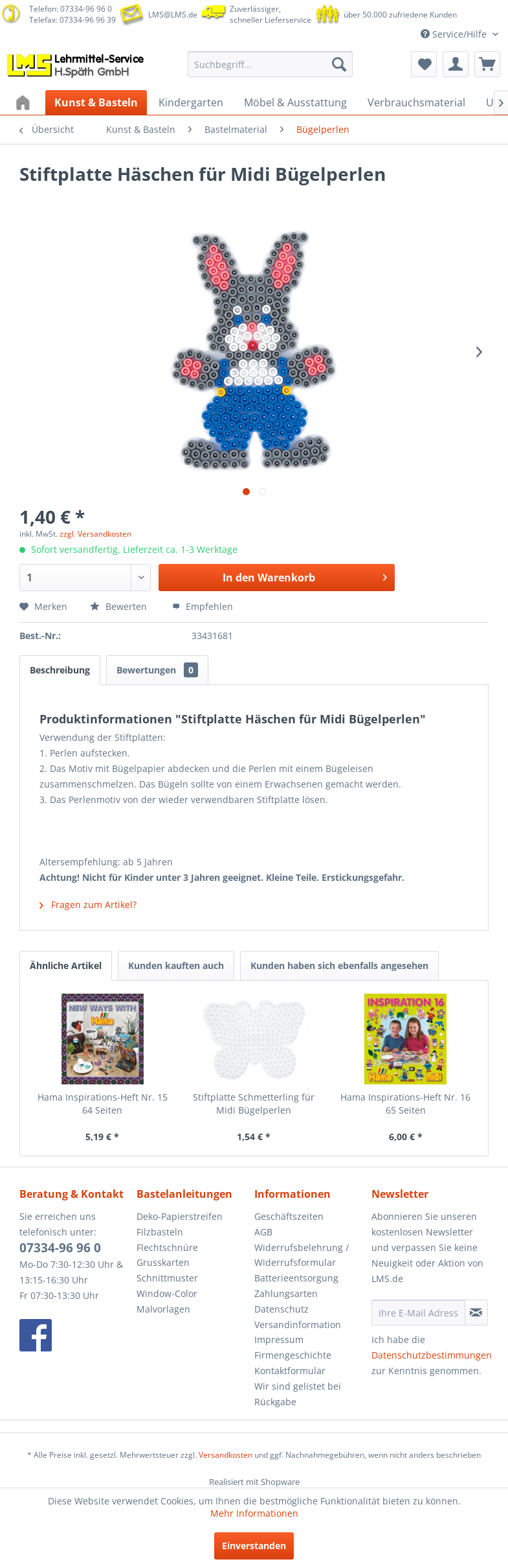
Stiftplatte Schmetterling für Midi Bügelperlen (254, 1103)
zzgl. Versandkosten (95, 533)
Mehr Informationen (254, 1513)
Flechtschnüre (167, 1247)
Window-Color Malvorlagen (167, 1301)
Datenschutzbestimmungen (431, 1355)
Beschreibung (60, 670)
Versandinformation (297, 1324)
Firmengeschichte (292, 1355)
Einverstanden (254, 1545)
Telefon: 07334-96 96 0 (70, 8)
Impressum (279, 1339)
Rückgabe (275, 1402)
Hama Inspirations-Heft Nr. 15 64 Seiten (103, 1103)
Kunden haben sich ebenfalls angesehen (339, 965)
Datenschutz (281, 1309)
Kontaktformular (290, 1370)
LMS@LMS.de (172, 14)
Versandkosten (225, 1454)
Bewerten (119, 606)
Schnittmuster (167, 1278)
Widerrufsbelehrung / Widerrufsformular (301, 1255)
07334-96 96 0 (60, 1247)
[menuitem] (270, 64)
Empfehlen (202, 606)
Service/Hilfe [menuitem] (455, 34)
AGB (263, 1232)
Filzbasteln (160, 1232)
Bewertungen (157, 669)
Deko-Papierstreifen (180, 1216)
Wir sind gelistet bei (297, 1386)
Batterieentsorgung (296, 1278)
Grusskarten (163, 1262)
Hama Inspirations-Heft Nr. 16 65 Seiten (405, 1103)
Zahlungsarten (286, 1293)
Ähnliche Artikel (66, 965)
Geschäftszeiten (289, 1216)
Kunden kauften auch (176, 965)
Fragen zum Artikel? (88, 904)
